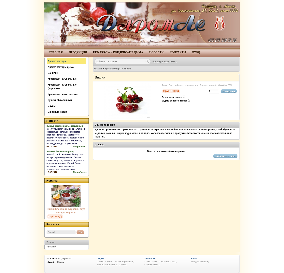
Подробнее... (80, 146)
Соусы (51, 106)
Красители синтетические (63, 94)
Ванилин (53, 73)
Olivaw (60, 262)
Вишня (127, 68)
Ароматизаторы (113, 68)
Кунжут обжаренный (60, 100)
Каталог (98, 68)
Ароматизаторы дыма (61, 67)
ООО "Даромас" (63, 258)
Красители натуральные (62, 78)
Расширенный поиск (164, 61)
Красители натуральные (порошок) (62, 86)
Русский (51, 246)
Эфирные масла (57, 112)
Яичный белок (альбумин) (60, 151)
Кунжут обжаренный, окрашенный (65, 126)
